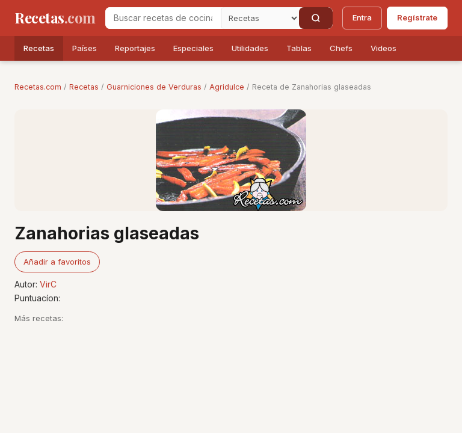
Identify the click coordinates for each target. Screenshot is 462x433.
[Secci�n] (260, 18)
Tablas (299, 48)
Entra (362, 17)
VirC (48, 284)
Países (84, 48)
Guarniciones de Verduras (154, 86)
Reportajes (135, 48)
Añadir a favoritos (57, 261)
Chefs (341, 48)
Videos (383, 48)
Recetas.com (37, 86)
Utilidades (250, 48)
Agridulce (226, 86)
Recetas (38, 48)
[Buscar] (316, 18)
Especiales (193, 48)
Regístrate (417, 17)
